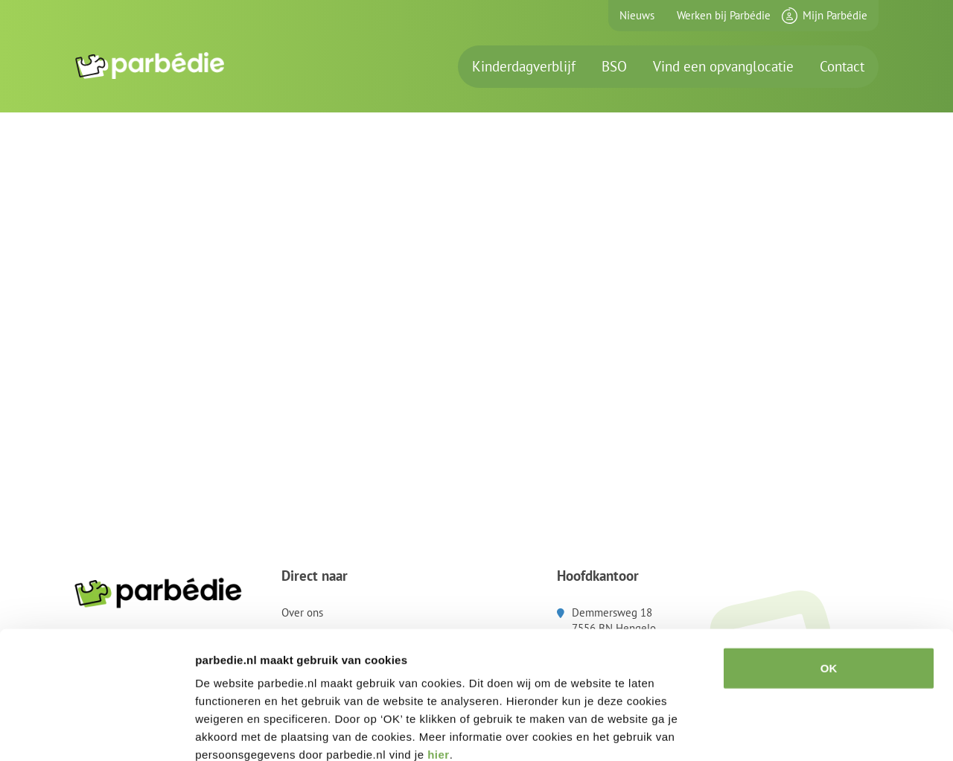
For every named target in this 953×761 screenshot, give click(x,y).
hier (438, 671)
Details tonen (804, 731)
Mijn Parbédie (835, 15)
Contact (842, 66)
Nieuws (636, 15)
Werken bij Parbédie (724, 15)
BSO (614, 66)
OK (829, 585)
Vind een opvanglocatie (723, 66)
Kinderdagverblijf (524, 66)
